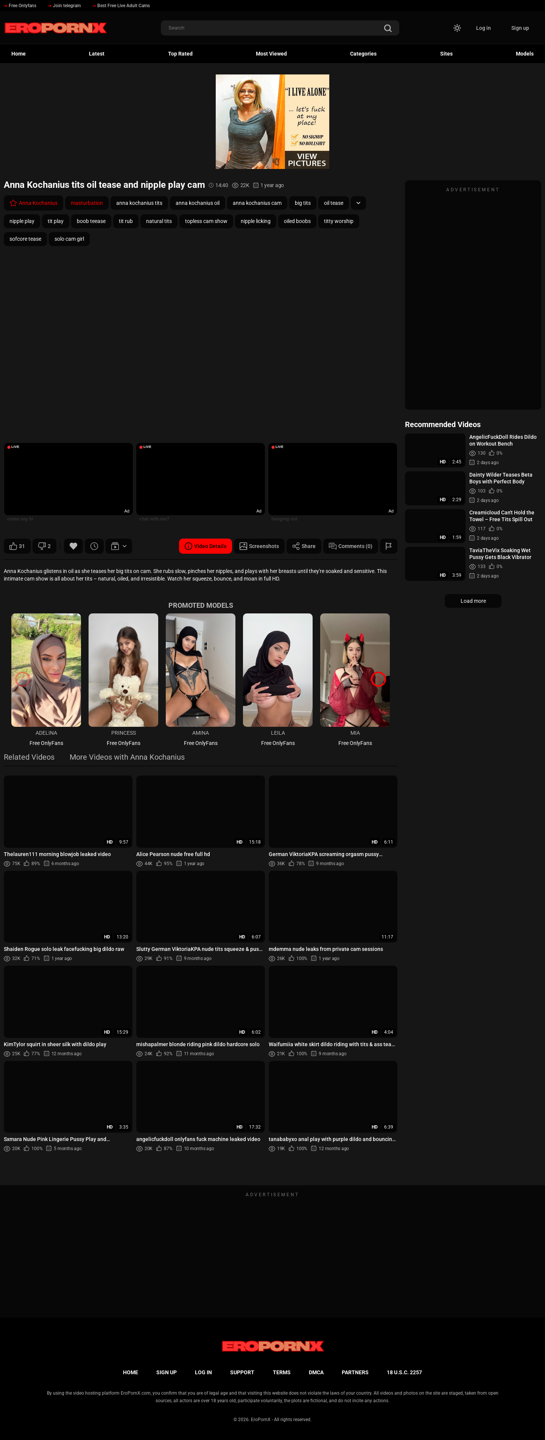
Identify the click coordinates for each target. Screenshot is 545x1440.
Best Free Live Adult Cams (121, 5)
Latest (96, 54)
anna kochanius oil (198, 203)
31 (17, 546)
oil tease (333, 203)
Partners (355, 1372)
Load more (473, 601)
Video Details (205, 546)
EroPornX (261, 1419)
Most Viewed (271, 54)
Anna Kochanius (33, 203)
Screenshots (259, 546)
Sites (446, 54)
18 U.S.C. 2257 (404, 1372)
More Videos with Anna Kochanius (127, 758)
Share (304, 546)
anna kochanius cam (257, 203)
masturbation (87, 203)
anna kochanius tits (139, 203)
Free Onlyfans (20, 5)
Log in (483, 28)
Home (18, 54)
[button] (378, 679)
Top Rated (180, 54)
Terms (282, 1372)
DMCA (316, 1372)
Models (525, 54)
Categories (363, 54)
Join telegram (64, 5)
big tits (303, 203)
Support (242, 1372)
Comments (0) (350, 546)
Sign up (520, 28)
